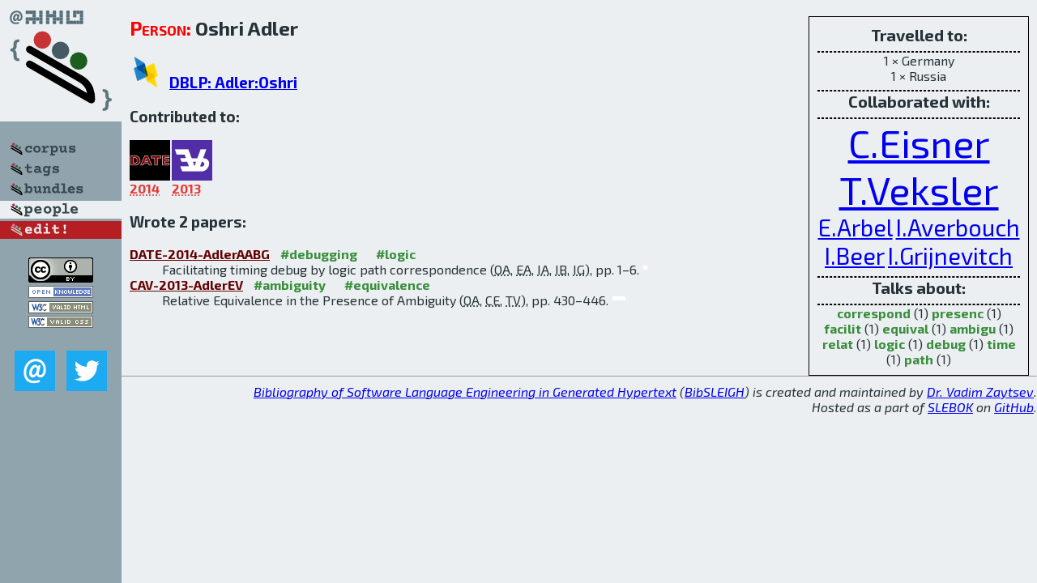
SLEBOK (950, 407)
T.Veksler (919, 189)
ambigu (973, 328)
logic (889, 343)
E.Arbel (855, 227)
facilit (842, 328)
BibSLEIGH (715, 391)
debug (946, 343)
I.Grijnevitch (950, 255)
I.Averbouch (958, 227)
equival (905, 328)
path (918, 359)
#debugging (318, 254)
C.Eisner (919, 142)
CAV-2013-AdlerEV (186, 284)
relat (837, 343)
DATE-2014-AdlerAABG (200, 254)
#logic (396, 254)
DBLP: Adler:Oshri (233, 82)
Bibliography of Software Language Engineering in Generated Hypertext (465, 391)
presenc (958, 313)
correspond (874, 313)
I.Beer (855, 255)
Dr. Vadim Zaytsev (980, 391)
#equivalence (387, 284)
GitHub (1014, 407)
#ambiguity (290, 284)
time (1001, 343)
